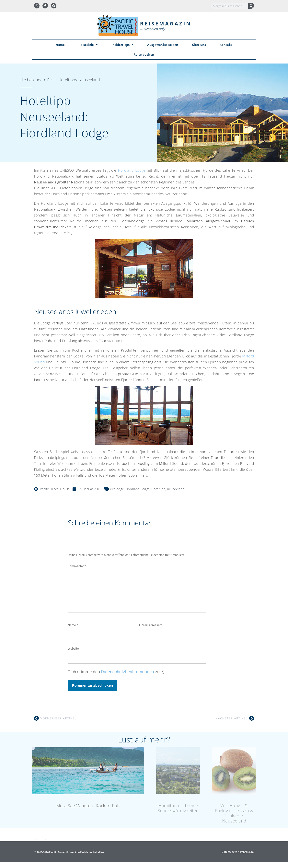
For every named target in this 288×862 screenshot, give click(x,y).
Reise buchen (144, 54)
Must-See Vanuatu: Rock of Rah (88, 806)
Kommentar (77, 566)
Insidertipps (122, 44)
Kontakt (226, 45)
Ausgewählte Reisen (162, 45)
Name (73, 625)
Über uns (199, 45)
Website (73, 648)
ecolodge (117, 489)
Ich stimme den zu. (117, 671)
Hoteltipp (158, 489)
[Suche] (251, 6)
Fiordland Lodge (131, 170)
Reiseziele (88, 44)
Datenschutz (229, 852)
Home (60, 45)
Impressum (247, 852)
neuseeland (175, 489)
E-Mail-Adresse (150, 625)
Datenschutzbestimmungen (127, 671)
